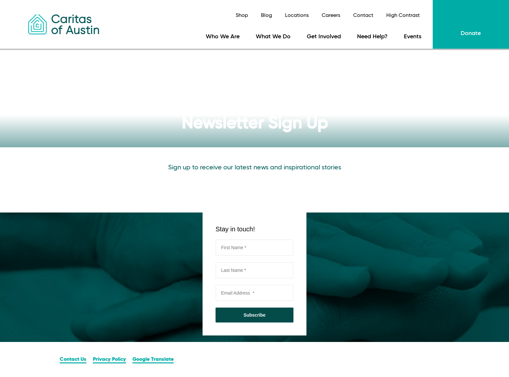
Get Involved (324, 37)
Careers (331, 15)
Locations (297, 15)
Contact (363, 15)
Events (412, 37)
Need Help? (372, 37)
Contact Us (73, 359)
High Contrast (403, 15)
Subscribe (254, 315)
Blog (266, 15)
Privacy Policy (109, 359)
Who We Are (223, 37)
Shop (242, 15)
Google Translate (153, 359)
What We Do (273, 37)
